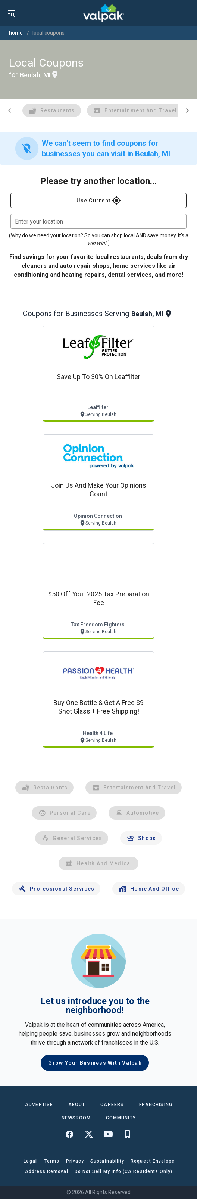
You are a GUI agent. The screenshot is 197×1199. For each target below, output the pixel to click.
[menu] (11, 13)
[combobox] (98, 221)
